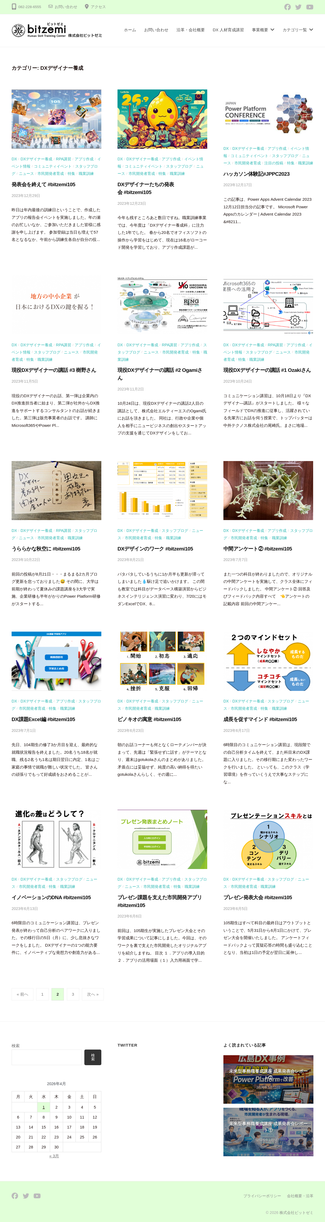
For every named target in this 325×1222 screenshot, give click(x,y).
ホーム (130, 29)
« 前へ (22, 990)
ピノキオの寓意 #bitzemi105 (149, 716)
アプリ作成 (84, 159)
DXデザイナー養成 (36, 159)
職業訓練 (86, 173)
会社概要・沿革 (300, 1191)
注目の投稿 (273, 162)
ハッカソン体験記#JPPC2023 (256, 173)
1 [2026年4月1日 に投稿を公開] (44, 1102)
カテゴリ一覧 (295, 29)
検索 (16, 1041)
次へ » (93, 990)
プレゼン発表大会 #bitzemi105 (257, 893)
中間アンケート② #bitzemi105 (257, 546)
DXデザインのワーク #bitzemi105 (155, 546)
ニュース (26, 173)
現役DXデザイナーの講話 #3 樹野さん (54, 368)
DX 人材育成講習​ (228, 29)
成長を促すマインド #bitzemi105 (260, 716)
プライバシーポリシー (262, 1191)
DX (14, 159)
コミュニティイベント (53, 166)
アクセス (98, 7)
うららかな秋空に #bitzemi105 (46, 546)
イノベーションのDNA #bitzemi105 (51, 893)
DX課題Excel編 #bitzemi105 (43, 716)
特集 (71, 173)
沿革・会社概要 (191, 29)
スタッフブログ (179, 166)
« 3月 (54, 1151)
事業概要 (260, 29)
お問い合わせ (66, 7)
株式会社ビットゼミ (296, 1208)
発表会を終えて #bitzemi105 (43, 183)
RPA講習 (63, 159)
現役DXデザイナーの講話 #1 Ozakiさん (267, 368)
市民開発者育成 (50, 173)
